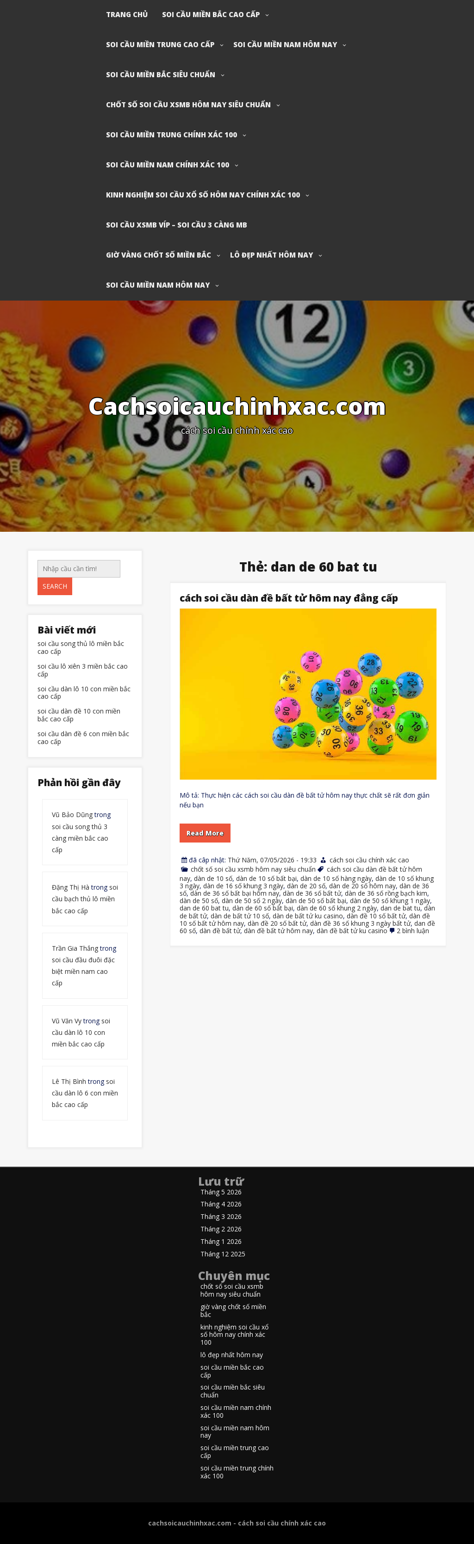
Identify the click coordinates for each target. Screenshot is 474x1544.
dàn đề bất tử (220, 930)
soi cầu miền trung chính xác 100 (171, 134)
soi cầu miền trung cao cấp (160, 44)
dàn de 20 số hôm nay (362, 885)
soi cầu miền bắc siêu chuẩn (160, 74)
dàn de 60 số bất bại (262, 908)
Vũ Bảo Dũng (72, 814)
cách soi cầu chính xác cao (369, 859)
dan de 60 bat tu (204, 908)
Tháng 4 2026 (221, 1204)
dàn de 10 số (213, 878)
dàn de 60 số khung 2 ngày (337, 908)
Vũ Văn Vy (66, 1020)
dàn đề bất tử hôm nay (278, 930)
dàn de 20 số (306, 885)
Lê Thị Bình (69, 1081)
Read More (205, 833)
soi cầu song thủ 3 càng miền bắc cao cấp (80, 838)
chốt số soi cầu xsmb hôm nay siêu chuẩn (188, 104)
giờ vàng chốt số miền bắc (158, 254)
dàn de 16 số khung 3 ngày (243, 885)
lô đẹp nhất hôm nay (271, 254)
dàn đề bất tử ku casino (352, 930)
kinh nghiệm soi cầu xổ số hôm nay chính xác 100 (203, 194)
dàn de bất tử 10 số (240, 915)
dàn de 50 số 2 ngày (252, 900)
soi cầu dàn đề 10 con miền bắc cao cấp (78, 715)
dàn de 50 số (199, 900)
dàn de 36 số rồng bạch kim (386, 893)
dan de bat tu (400, 908)
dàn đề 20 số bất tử (277, 923)
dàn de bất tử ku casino (308, 915)
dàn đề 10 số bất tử (376, 915)
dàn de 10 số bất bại (266, 878)
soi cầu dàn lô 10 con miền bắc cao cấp (84, 693)
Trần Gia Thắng (75, 948)
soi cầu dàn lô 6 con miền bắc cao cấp (85, 1093)
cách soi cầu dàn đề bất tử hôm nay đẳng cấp (289, 597)
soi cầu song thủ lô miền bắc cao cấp (80, 648)
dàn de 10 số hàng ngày (336, 878)
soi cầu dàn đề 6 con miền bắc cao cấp (83, 738)
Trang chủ (127, 14)
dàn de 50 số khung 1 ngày (390, 900)
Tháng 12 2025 (222, 1254)
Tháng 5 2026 (221, 1192)
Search (55, 586)
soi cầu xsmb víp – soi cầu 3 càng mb (176, 224)
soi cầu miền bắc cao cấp (211, 14)
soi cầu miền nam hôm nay (285, 44)
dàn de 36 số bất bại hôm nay (234, 893)
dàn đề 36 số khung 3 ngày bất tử (360, 923)
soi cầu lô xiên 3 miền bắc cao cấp (82, 670)
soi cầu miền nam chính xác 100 (167, 164)
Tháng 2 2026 (221, 1229)
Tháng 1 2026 (221, 1242)
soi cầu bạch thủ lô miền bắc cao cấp (85, 899)
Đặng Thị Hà (70, 887)
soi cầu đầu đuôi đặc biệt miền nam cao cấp (83, 971)
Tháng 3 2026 (221, 1217)
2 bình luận (413, 930)
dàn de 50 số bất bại (316, 900)
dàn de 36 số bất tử (312, 893)
